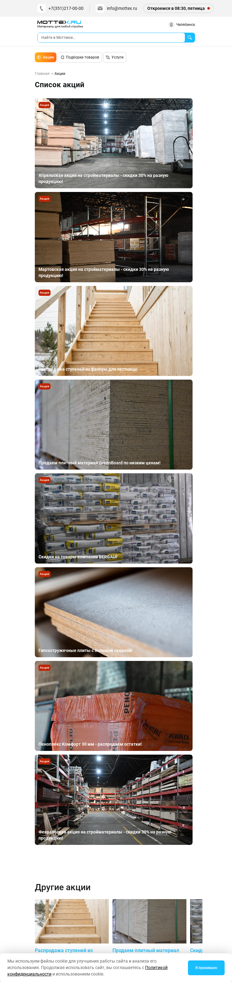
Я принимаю (206, 968)
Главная (42, 73)
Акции (45, 57)
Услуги (115, 57)
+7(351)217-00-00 (60, 8)
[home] (60, 24)
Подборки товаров (79, 57)
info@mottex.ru (116, 8)
